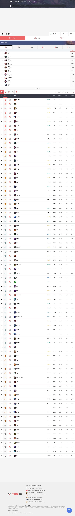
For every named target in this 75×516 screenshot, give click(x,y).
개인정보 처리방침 (11, 510)
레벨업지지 (23, 1)
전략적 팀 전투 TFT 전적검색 (37, 495)
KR (64, 33)
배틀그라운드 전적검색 (34, 485)
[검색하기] (64, 6)
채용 (17, 510)
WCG (29, 1)
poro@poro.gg (26, 505)
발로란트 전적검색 (36, 490)
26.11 (72, 33)
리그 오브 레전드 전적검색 (35, 492)
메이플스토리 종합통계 (35, 497)
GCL (34, 1)
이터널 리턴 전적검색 (35, 488)
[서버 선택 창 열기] (15, 6)
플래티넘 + (54, 34)
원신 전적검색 (35, 499)
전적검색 (17, 1)
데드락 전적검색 (36, 501)
